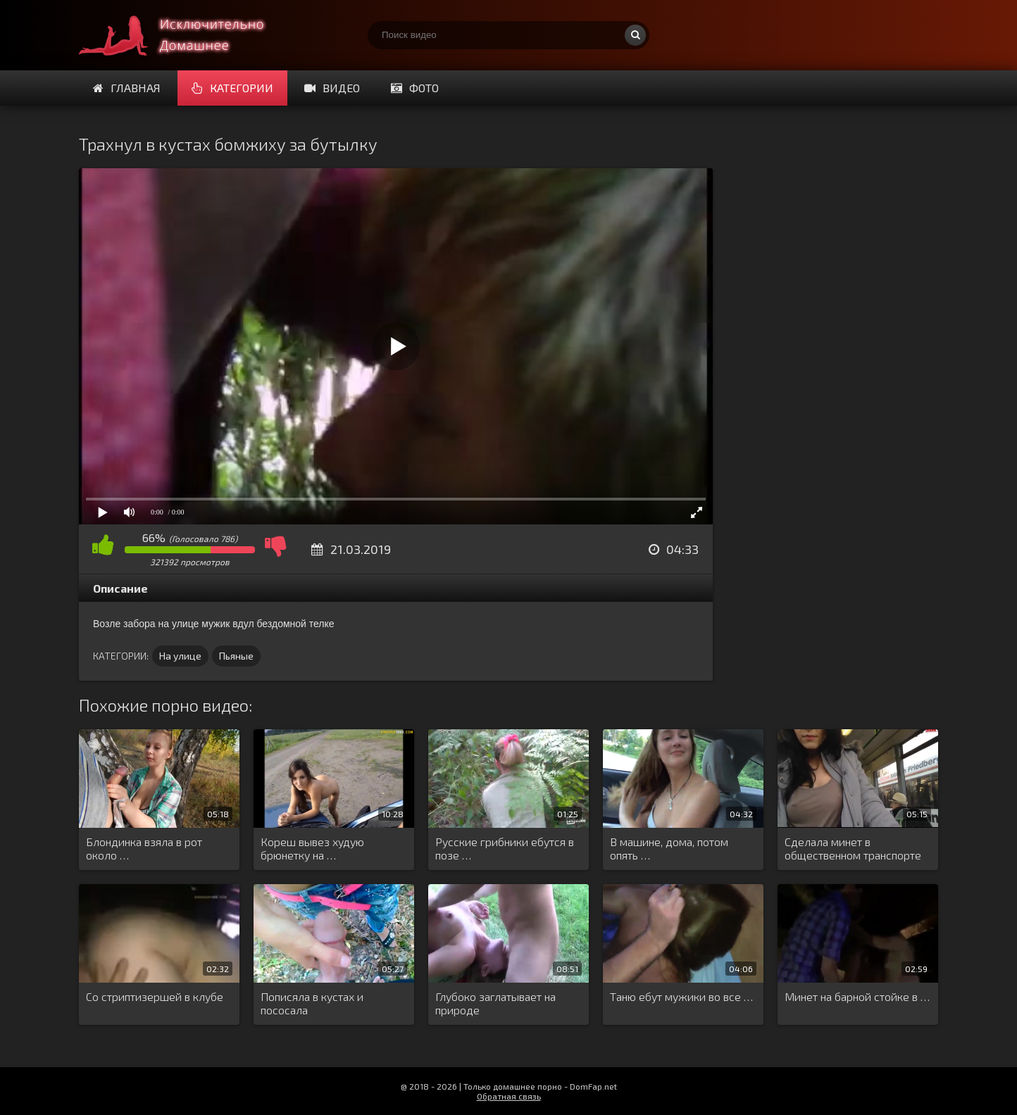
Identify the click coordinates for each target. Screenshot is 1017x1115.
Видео (332, 87)
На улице (180, 656)
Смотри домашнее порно (184, 35)
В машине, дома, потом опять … (669, 848)
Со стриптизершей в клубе (154, 996)
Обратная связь (509, 1096)
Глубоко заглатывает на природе (495, 1003)
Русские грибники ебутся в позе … (504, 848)
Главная (127, 87)
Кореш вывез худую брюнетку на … (312, 848)
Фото (415, 87)
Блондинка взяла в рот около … (144, 848)
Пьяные (236, 656)
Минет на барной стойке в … (857, 996)
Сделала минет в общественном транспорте (853, 848)
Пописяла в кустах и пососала (312, 1003)
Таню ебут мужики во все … (681, 996)
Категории (232, 87)
